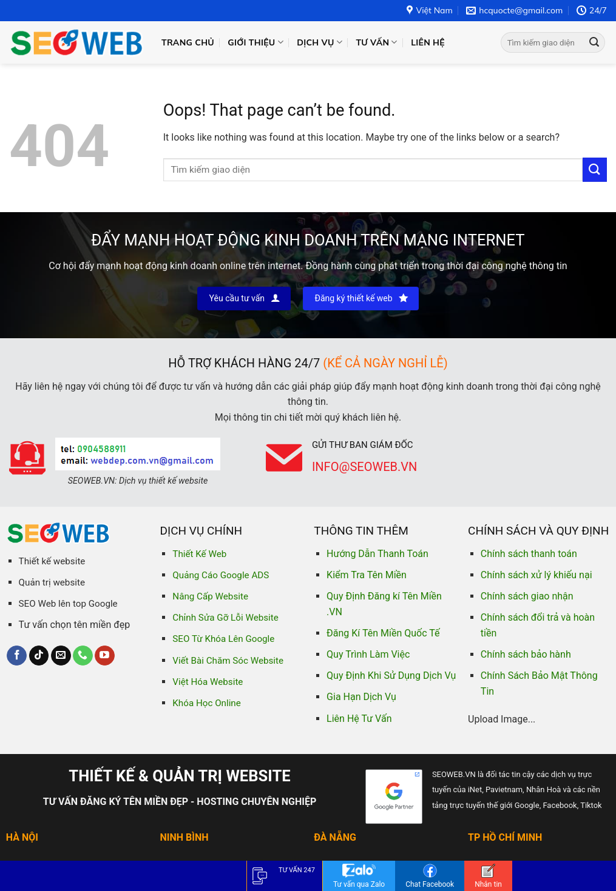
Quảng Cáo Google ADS (220, 575)
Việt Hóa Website (207, 681)
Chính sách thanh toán (529, 553)
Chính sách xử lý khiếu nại (536, 575)
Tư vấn (376, 42)
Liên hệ (428, 42)
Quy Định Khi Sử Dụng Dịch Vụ (391, 675)
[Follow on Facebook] (17, 656)
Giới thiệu (255, 42)
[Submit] (594, 42)
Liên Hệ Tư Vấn (359, 718)
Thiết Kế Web (199, 554)
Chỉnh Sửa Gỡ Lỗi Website (225, 617)
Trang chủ (187, 42)
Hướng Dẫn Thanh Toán (377, 553)
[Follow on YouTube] (105, 656)
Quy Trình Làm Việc (368, 654)
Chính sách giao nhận (527, 596)
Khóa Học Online (206, 703)
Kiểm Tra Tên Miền (367, 575)
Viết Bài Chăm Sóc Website (227, 660)
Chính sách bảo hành (526, 654)
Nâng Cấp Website (210, 596)
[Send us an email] (61, 656)
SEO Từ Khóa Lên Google (223, 638)
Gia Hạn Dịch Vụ (361, 696)
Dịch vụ (319, 42)
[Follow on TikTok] (39, 656)
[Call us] (83, 656)
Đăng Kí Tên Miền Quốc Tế (383, 633)
